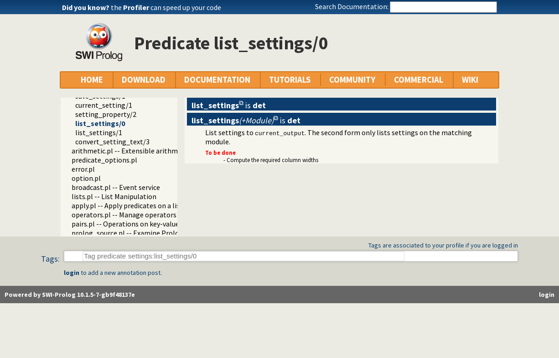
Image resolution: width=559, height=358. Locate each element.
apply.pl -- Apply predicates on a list (127, 205)
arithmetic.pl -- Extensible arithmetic (131, 150)
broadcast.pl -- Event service (116, 187)
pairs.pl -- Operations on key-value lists (133, 223)
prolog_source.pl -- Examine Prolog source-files (147, 232)
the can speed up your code (166, 7)
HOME (92, 79)
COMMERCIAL (418, 79)
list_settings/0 (100, 123)
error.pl (83, 169)
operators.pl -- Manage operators (124, 214)
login (71, 272)
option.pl (86, 178)
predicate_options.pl (104, 159)
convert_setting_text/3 (112, 141)
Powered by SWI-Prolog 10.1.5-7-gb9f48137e (70, 294)
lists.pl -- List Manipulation (114, 196)
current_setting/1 (103, 105)
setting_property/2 (105, 114)
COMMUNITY (352, 79)
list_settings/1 (98, 132)
